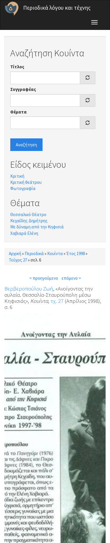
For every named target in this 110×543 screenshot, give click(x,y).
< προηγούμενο (43, 278)
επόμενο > (71, 278)
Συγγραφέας (23, 89)
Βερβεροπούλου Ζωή (28, 288)
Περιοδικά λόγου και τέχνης (57, 7)
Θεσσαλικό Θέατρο (28, 214)
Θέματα (18, 112)
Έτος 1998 (75, 253)
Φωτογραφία (22, 188)
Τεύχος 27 (18, 260)
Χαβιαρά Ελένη (24, 233)
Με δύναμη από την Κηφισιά (37, 227)
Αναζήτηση (26, 144)
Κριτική (17, 176)
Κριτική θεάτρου (26, 182)
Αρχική (15, 253)
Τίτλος (17, 66)
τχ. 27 (56, 300)
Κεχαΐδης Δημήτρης (29, 220)
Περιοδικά (34, 253)
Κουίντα (55, 253)
